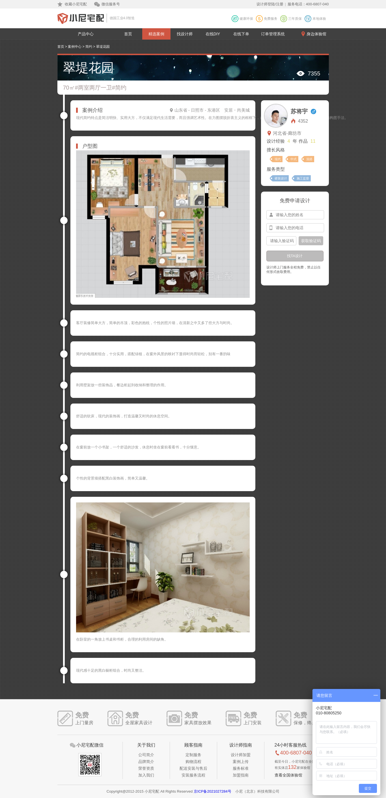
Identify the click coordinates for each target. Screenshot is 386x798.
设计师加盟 (241, 755)
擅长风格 (276, 150)
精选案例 (156, 34)
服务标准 (241, 768)
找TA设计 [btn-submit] (295, 256)
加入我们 (146, 775)
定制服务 (193, 755)
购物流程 (193, 761)
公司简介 (146, 755)
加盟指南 (241, 775)
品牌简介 (146, 761)
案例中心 (74, 47)
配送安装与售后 (193, 768)
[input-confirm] (281, 240)
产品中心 (86, 34)
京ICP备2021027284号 (212, 791)
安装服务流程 (193, 775)
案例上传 (241, 761)
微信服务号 (111, 4)
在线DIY (213, 34)
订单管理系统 (273, 34)
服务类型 (276, 169)
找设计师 (185, 34)
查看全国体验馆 (288, 775)
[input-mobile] (295, 227)
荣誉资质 (146, 768)
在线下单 (241, 34)
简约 (88, 47)
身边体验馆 (316, 34)
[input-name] (295, 214)
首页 (128, 34)
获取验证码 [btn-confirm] (311, 240)
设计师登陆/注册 (269, 4)
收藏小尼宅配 (76, 4)
